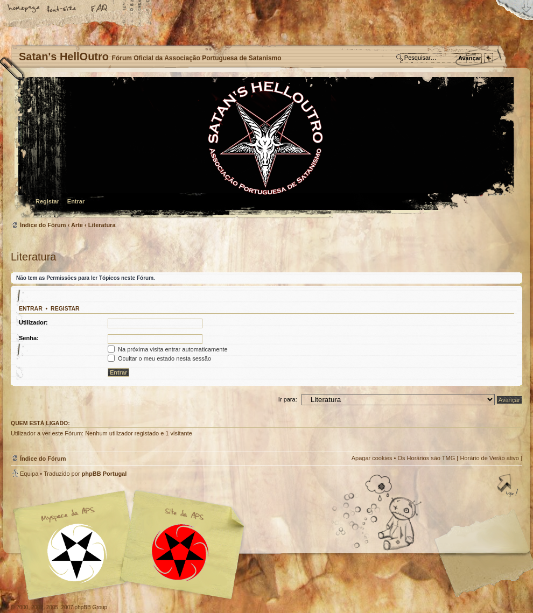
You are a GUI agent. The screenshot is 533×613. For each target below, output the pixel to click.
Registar (47, 201)
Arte (77, 225)
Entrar (76, 201)
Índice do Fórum (265, 148)
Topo (508, 486)
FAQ (99, 9)
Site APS (180, 552)
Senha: (29, 338)
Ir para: (287, 399)
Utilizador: (33, 322)
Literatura (102, 225)
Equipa (29, 473)
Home (24, 9)
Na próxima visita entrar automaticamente (168, 349)
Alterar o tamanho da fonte (62, 9)
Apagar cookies (372, 458)
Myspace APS (132, 545)
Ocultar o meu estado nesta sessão (159, 358)
